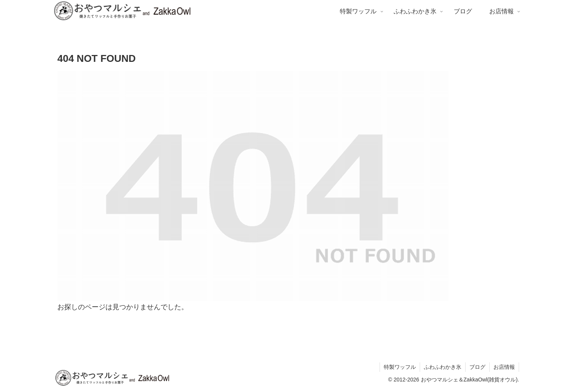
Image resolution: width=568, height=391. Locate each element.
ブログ (477, 367)
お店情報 (504, 367)
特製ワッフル (400, 367)
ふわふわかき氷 (442, 367)
